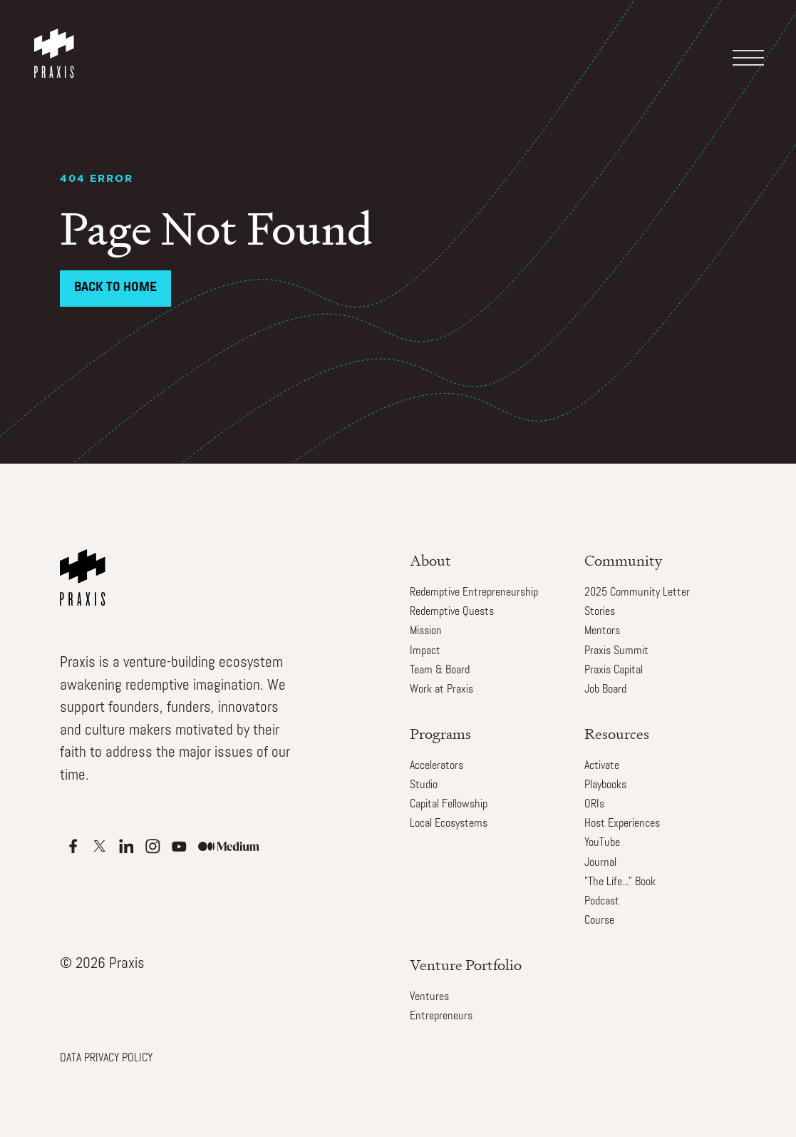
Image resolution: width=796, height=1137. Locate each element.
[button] (751, 47)
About (430, 560)
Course (599, 921)
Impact (425, 651)
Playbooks (605, 785)
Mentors (602, 631)
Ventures (429, 997)
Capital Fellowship (448, 804)
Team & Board (440, 670)
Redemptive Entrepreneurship (474, 592)
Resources (616, 733)
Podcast (601, 901)
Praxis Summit (616, 651)
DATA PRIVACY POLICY (106, 1058)
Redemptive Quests (452, 612)
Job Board (605, 689)
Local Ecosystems (448, 824)
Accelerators (436, 766)
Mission (426, 631)
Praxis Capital (613, 670)
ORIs (594, 804)
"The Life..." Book (620, 882)
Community (623, 560)
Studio (424, 785)
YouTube (602, 843)
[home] (57, 39)
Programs (440, 733)
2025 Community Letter (637, 592)
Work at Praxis (441, 689)
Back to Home (115, 288)
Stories (599, 612)
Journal (600, 863)
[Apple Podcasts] (73, 846)
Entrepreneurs (441, 1016)
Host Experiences (622, 824)
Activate (601, 766)
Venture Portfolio (466, 964)
